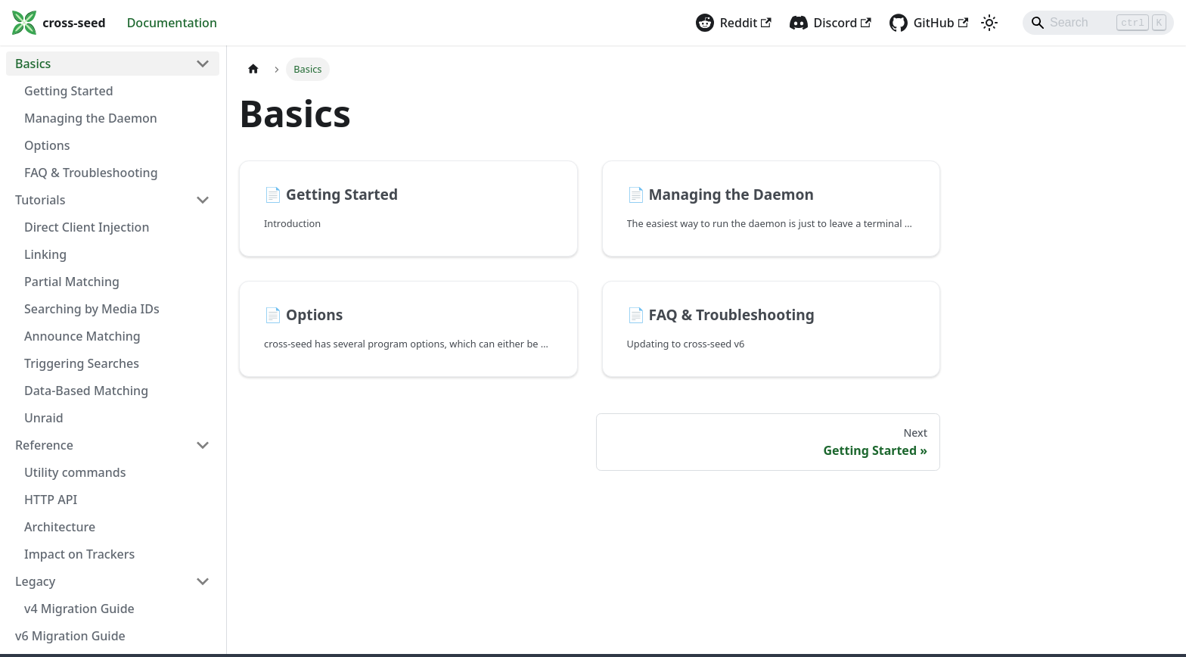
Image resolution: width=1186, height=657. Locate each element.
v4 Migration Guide (79, 608)
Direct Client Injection (86, 227)
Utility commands (75, 472)
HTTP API (50, 499)
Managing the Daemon (90, 118)
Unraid (44, 417)
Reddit (746, 22)
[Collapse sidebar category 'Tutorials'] (202, 200)
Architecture (59, 526)
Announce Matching (82, 336)
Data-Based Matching (86, 390)
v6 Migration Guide (70, 635)
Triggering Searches (81, 363)
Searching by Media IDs (92, 308)
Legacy (35, 581)
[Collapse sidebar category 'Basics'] (202, 63)
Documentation (172, 22)
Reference (44, 445)
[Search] (1098, 23)
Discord (842, 22)
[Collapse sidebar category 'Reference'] (202, 445)
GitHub (941, 22)
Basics (33, 63)
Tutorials (40, 199)
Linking (45, 254)
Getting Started (68, 91)
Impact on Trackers (79, 554)
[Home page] (253, 69)
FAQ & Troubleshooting (91, 172)
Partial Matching (72, 281)
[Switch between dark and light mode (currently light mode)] (989, 23)
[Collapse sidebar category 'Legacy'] (202, 581)
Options (47, 145)
